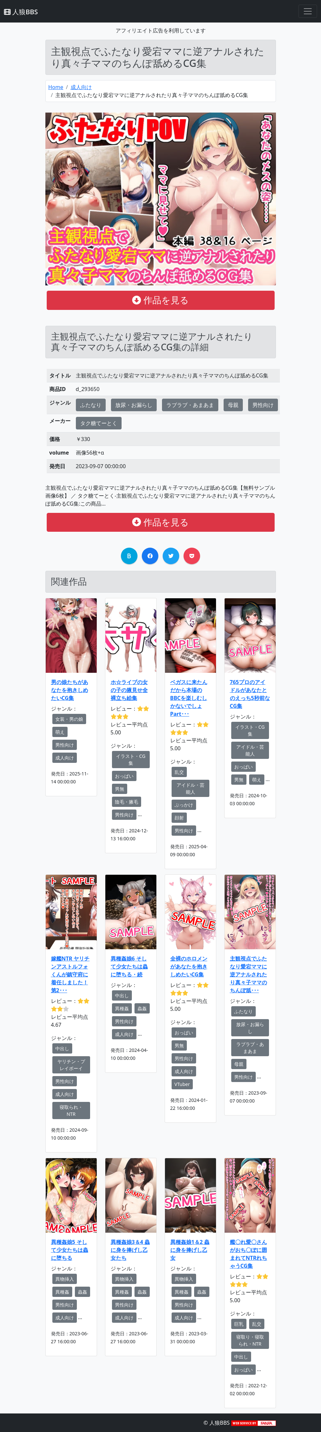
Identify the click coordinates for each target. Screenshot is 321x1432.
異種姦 (122, 1008)
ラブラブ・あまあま (190, 405)
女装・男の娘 (69, 719)
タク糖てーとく (98, 423)
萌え (60, 732)
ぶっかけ (184, 805)
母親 (233, 405)
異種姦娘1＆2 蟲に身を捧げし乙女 (189, 1249)
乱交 (179, 772)
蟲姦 (142, 1008)
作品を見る (160, 300)
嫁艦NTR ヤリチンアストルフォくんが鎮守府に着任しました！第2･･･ (70, 974)
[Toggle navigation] (307, 11)
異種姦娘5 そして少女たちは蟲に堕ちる (69, 1249)
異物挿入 (64, 1279)
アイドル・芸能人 (190, 788)
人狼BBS (21, 11)
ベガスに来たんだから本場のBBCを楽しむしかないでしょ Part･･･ (188, 697)
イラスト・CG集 (130, 759)
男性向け (263, 405)
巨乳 (238, 1324)
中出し (62, 1048)
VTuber (182, 1084)
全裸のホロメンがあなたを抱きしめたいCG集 (188, 966)
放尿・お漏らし (133, 405)
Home (56, 87)
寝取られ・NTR (71, 1110)
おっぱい (124, 776)
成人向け (81, 87)
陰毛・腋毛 (126, 802)
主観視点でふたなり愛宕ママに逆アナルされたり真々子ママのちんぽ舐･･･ (248, 974)
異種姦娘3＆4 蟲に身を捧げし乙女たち (130, 1249)
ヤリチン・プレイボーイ (71, 1064)
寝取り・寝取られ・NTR (250, 1340)
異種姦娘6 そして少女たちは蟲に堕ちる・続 (129, 966)
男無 (119, 789)
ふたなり (90, 405)
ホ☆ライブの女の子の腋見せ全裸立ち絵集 (129, 690)
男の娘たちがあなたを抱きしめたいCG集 (69, 690)
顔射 (179, 818)
